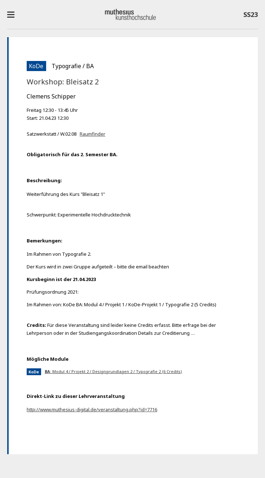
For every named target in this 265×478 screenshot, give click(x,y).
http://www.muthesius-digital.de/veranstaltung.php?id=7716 (92, 409)
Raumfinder (92, 134)
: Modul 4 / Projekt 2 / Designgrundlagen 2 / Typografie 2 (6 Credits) (113, 371)
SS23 (250, 16)
